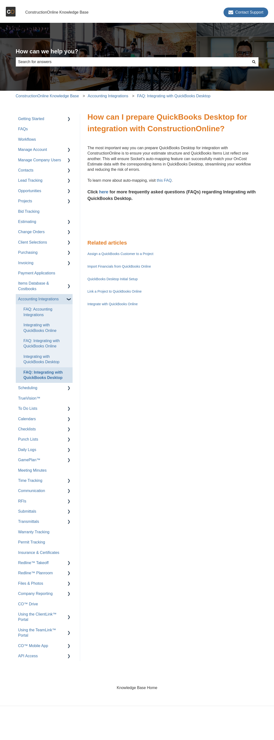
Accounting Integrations (108, 96)
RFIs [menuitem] (22, 501)
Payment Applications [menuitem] (36, 273)
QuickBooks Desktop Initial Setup (112, 279)
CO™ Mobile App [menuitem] (33, 646)
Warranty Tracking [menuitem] (34, 532)
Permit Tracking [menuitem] (31, 542)
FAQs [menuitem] (23, 129)
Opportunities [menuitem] (29, 191)
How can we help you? (47, 51)
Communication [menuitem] (31, 491)
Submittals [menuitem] (27, 511)
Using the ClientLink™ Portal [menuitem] (37, 617)
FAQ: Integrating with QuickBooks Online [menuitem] (42, 343)
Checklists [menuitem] (27, 429)
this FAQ (164, 180)
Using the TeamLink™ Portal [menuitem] (37, 632)
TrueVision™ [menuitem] (29, 398)
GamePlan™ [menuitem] (29, 460)
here (103, 191)
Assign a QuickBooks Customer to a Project (120, 254)
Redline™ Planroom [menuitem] (35, 573)
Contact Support (245, 12)
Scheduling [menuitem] (27, 388)
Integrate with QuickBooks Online (112, 304)
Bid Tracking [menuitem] (29, 211)
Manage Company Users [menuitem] (39, 160)
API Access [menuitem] (28, 656)
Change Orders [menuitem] (31, 232)
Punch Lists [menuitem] (28, 439)
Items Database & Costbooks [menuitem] (33, 286)
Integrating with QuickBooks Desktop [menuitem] (42, 359)
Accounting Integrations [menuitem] (38, 299)
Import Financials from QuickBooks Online (119, 266)
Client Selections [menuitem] (32, 242)
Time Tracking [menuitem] (30, 480)
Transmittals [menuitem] (28, 521)
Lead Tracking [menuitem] (30, 180)
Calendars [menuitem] (27, 419)
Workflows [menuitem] (27, 139)
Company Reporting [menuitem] (35, 594)
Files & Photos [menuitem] (30, 583)
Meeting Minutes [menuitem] (32, 470)
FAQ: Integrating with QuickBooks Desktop (173, 96)
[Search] (253, 61)
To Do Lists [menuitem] (27, 408)
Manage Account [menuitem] (32, 150)
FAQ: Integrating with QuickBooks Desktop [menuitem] (43, 375)
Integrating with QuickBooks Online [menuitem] (40, 327)
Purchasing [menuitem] (28, 252)
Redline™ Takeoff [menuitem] (33, 563)
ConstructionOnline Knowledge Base (57, 12)
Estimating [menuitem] (27, 222)
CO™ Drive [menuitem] (28, 604)
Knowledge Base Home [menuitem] (137, 688)
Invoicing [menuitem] (25, 263)
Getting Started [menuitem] (31, 119)
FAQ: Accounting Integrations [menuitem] (38, 312)
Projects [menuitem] (25, 201)
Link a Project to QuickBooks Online (114, 291)
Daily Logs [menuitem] (27, 450)
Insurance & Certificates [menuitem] (38, 553)
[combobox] (132, 61)
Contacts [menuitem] (25, 170)
